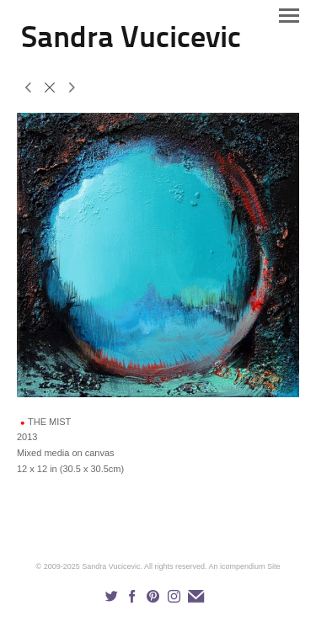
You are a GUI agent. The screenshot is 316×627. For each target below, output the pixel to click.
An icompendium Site (244, 566)
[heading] (131, 44)
